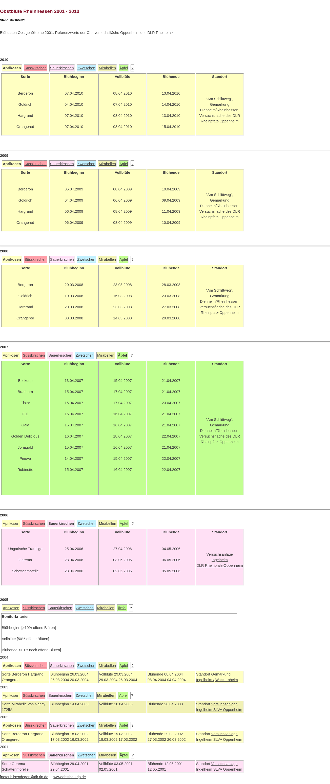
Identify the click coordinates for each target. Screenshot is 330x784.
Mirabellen (107, 68)
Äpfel (123, 68)
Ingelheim (204, 710)
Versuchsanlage (224, 704)
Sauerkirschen (62, 68)
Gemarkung (221, 674)
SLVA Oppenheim (227, 710)
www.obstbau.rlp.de (69, 777)
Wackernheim (226, 680)
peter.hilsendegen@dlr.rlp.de (24, 777)
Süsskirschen (36, 68)
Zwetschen (86, 68)
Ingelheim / (205, 680)
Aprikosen (11, 355)
